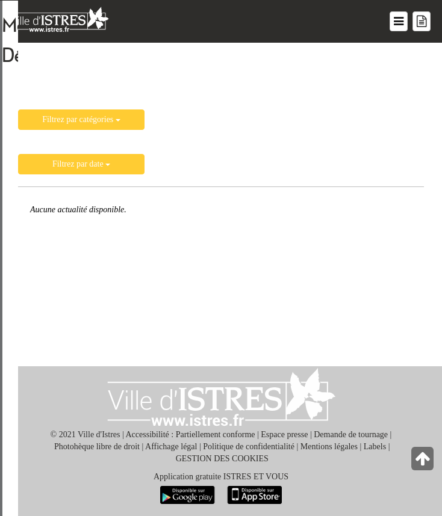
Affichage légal (171, 446)
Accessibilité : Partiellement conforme (190, 434)
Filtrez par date (81, 163)
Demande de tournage (351, 434)
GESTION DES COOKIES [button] (222, 458)
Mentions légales (329, 446)
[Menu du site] (399, 21)
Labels (375, 446)
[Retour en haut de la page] (423, 461)
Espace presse (284, 434)
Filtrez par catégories (81, 119)
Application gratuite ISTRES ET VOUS (221, 476)
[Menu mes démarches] (421, 21)
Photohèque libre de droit (97, 446)
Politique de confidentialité (248, 446)
